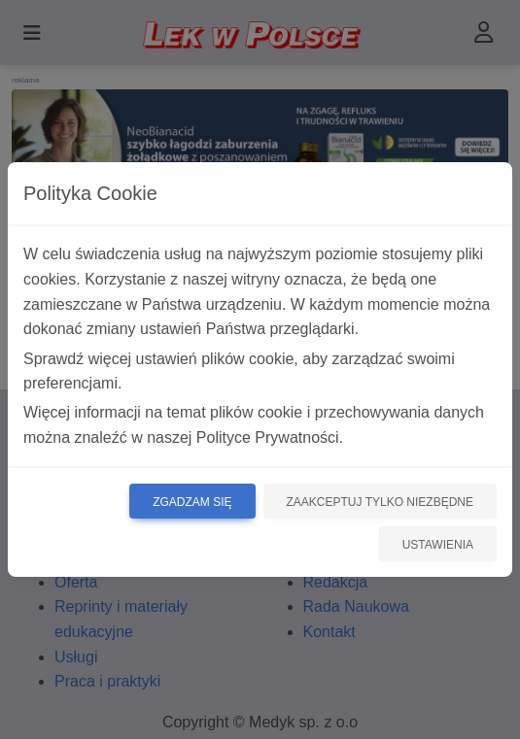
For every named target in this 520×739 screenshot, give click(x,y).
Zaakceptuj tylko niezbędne (380, 502)
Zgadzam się (192, 502)
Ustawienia (437, 545)
